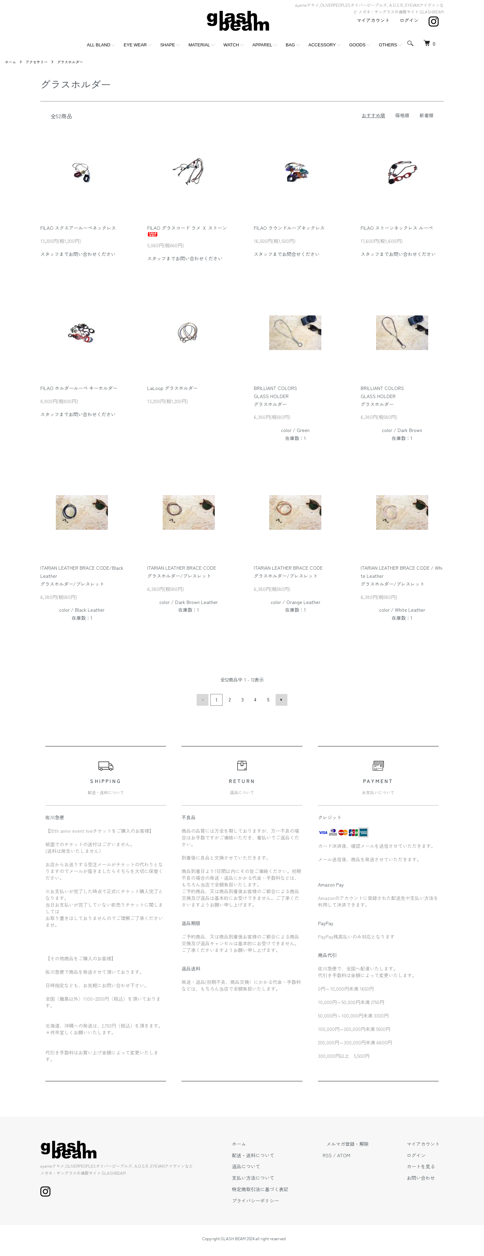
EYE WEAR (135, 44)
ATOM (359, 1154)
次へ (280, 699)
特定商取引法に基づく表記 (279, 1188)
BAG (290, 44)
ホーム (11, 61)
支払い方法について (272, 1176)
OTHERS (388, 44)
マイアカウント (373, 20)
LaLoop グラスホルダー (174, 388)
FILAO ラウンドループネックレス (289, 227)
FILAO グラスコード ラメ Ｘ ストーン (187, 230)
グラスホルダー (74, 61)
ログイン (409, 20)
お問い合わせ (425, 1176)
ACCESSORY (322, 44)
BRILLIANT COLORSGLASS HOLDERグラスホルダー (275, 396)
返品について (265, 1165)
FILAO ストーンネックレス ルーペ (397, 227)
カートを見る (425, 1165)
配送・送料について (272, 1154)
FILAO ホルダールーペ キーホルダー (78, 388)
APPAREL (262, 44)
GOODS (357, 44)
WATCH (231, 44)
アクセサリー (39, 61)
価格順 (402, 115)
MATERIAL (199, 44)
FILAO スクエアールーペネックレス (78, 227)
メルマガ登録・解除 (359, 1142)
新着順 (426, 115)
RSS (342, 1154)
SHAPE (167, 44)
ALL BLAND (98, 44)
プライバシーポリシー (274, 1199)
